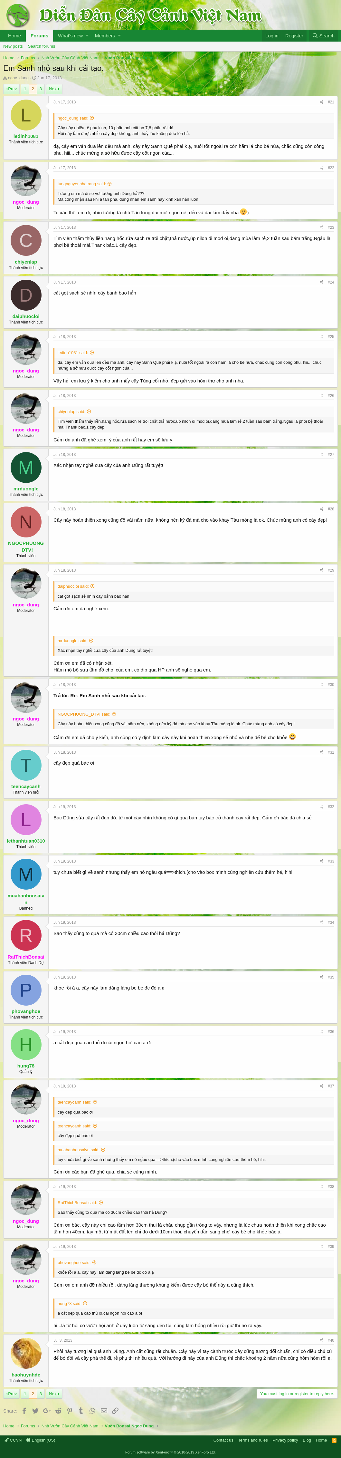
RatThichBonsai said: (77, 1202)
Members (105, 35)
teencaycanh (26, 786)
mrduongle (26, 488)
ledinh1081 (26, 136)
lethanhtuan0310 (26, 841)
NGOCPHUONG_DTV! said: (84, 714)
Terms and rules (253, 1440)
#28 (331, 509)
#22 (331, 168)
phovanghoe (26, 1011)
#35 (331, 977)
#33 (331, 861)
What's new (70, 35)
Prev (12, 88)
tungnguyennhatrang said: (82, 183)
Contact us (223, 1440)
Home (14, 35)
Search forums (41, 46)
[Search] (323, 36)
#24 (331, 282)
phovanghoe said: (74, 1262)
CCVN (13, 1440)
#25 (331, 336)
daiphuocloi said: (73, 586)
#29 (331, 570)
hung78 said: (69, 1303)
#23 (331, 227)
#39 (331, 1246)
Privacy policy (285, 1440)
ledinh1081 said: (73, 352)
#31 (331, 752)
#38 (331, 1186)
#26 (331, 395)
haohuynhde (26, 1374)
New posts (13, 46)
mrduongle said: (73, 640)
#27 (331, 454)
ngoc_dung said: (73, 118)
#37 (331, 1086)
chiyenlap (26, 262)
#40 (331, 1340)
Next (53, 88)
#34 (331, 922)
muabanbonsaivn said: (78, 1149)
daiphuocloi (25, 316)
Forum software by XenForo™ (170, 1452)
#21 (331, 102)
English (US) (40, 1440)
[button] (87, 36)
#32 (331, 807)
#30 (331, 684)
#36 (331, 1031)
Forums (39, 35)
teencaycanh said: (74, 1102)
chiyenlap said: (71, 411)
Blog (307, 1440)
